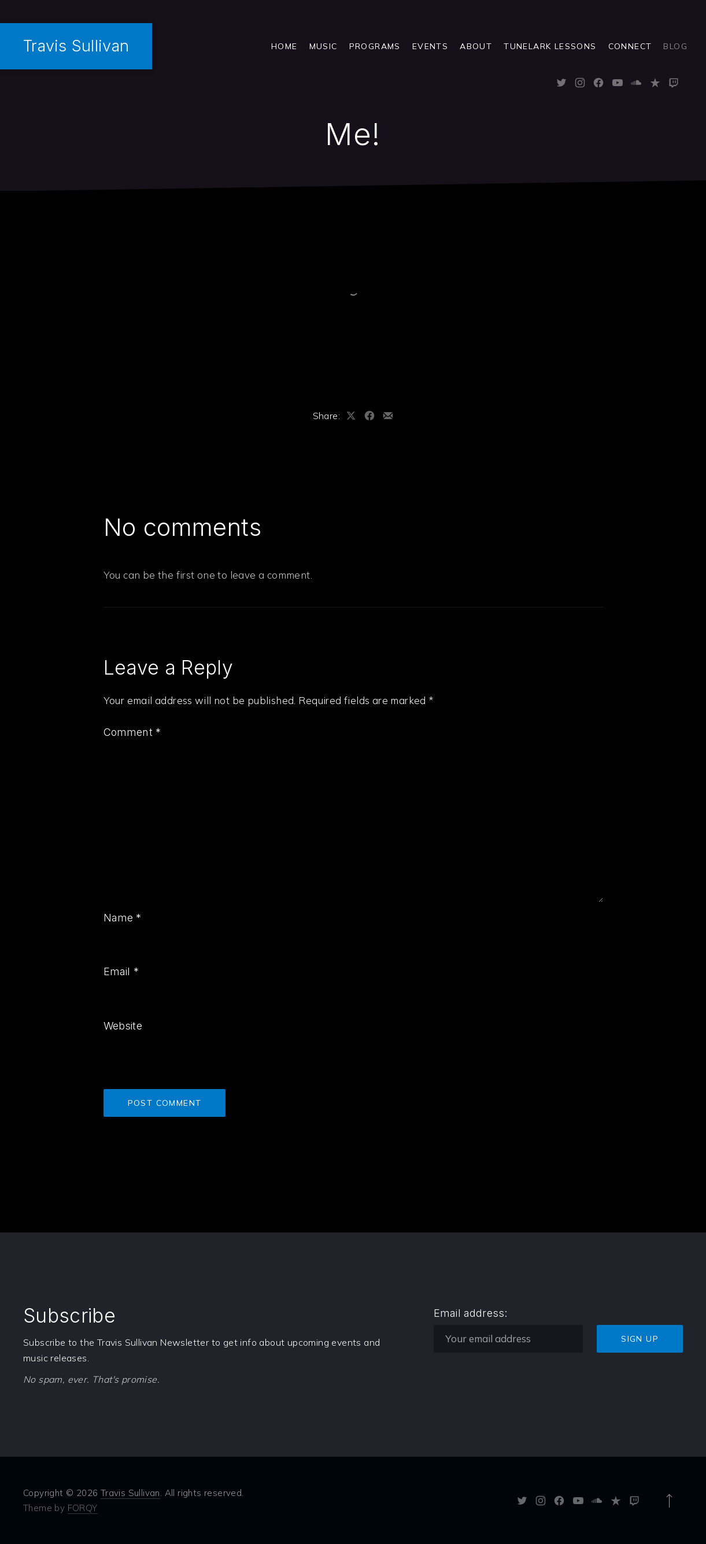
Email (121, 971)
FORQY (83, 1507)
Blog (675, 46)
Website (123, 1026)
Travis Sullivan (76, 45)
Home (284, 46)
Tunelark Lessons (550, 46)
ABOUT (476, 46)
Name (123, 918)
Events (430, 46)
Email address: (471, 1313)
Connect (630, 46)
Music (323, 46)
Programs (375, 46)
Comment (132, 732)
